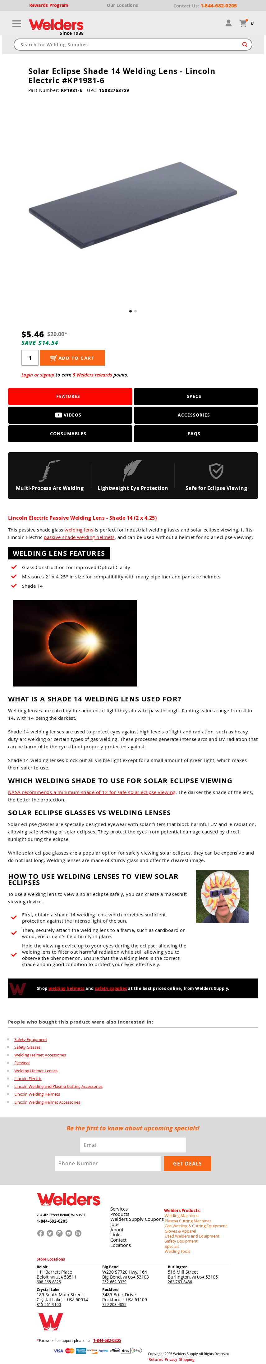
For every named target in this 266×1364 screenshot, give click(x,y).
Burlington (178, 1263)
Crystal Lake (48, 1286)
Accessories (194, 415)
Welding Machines (180, 1213)
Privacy (165, 1354)
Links (115, 1233)
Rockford (110, 1286)
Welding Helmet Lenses (35, 1071)
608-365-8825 (49, 1277)
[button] (130, 311)
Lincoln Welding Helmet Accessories (47, 1104)
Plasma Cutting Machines (186, 1218)
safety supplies (111, 988)
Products (119, 1213)
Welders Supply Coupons (136, 1218)
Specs (194, 396)
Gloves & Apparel (179, 1227)
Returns (153, 1354)
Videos (68, 415)
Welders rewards (94, 375)
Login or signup (37, 375)
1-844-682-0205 (50, 1221)
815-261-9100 (49, 1300)
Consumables (68, 434)
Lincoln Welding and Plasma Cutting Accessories (58, 1088)
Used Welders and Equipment (189, 1232)
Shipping (178, 1354)
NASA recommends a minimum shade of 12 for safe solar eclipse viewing (92, 792)
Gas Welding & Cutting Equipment (193, 1222)
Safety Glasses (27, 1047)
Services (118, 1208)
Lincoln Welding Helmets (37, 1096)
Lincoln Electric (28, 1080)
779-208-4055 (114, 1300)
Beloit (42, 1263)
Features (68, 396)
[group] (133, 205)
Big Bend (110, 1263)
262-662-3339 (114, 1277)
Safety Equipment (30, 1039)
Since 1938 (72, 33)
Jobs (114, 1223)
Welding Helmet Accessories (40, 1055)
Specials (171, 1242)
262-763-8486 (180, 1277)
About (116, 1228)
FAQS (194, 434)
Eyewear (22, 1063)
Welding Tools (176, 1247)
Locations (119, 1243)
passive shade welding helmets (79, 537)
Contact (118, 1238)
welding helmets (66, 988)
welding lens (79, 530)
